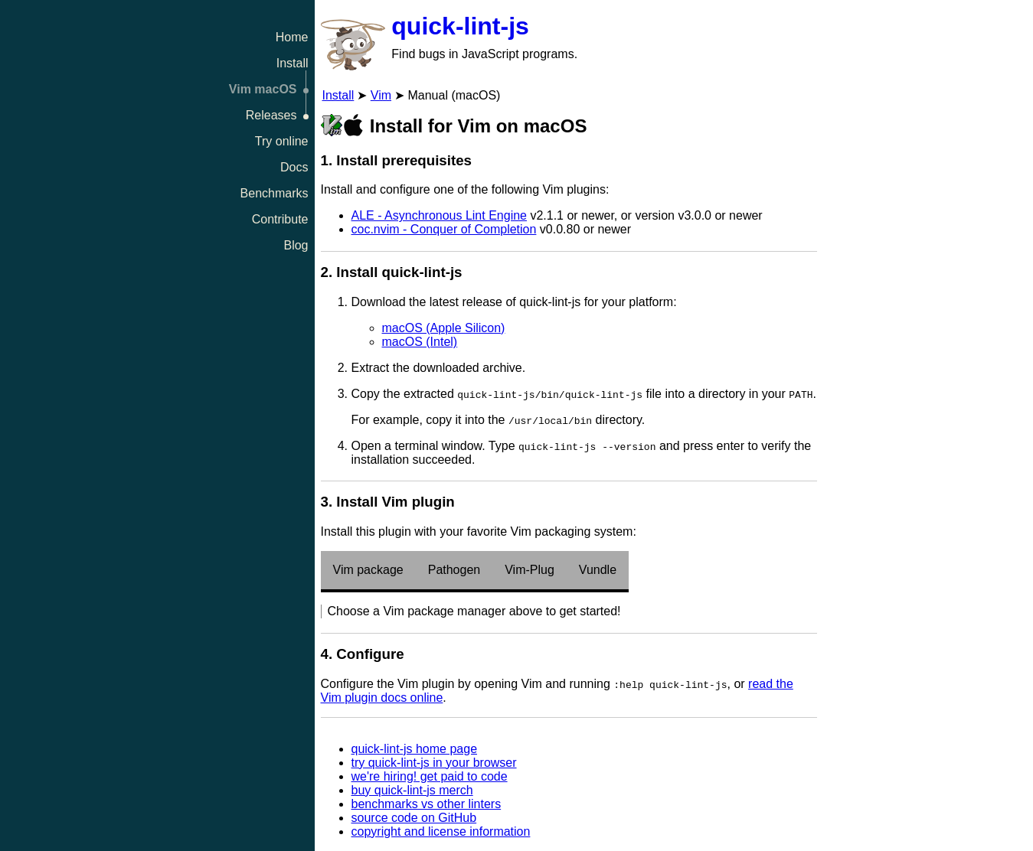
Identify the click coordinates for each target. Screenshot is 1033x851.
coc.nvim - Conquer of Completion (444, 229)
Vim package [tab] (368, 569)
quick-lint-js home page (414, 748)
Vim (381, 95)
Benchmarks (274, 193)
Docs (294, 167)
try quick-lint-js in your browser (434, 762)
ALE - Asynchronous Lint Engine (439, 215)
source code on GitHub (414, 817)
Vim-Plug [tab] (529, 569)
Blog (295, 245)
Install (292, 63)
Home (292, 37)
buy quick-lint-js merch (412, 790)
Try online (282, 141)
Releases (271, 115)
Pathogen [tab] (454, 569)
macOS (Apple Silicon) (443, 327)
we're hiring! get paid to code (429, 776)
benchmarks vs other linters (426, 803)
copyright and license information (441, 831)
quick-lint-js (460, 26)
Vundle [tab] (597, 569)
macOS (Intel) (420, 341)
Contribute (280, 219)
